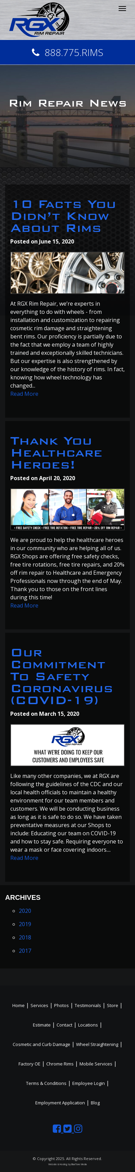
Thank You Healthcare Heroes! (56, 452)
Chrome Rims (60, 1064)
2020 (25, 911)
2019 (25, 924)
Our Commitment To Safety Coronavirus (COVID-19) (61, 676)
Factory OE (29, 1064)
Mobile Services (95, 1064)
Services (39, 1005)
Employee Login (88, 1083)
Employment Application (60, 1103)
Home (18, 1005)
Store (112, 1005)
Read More (24, 393)
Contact (64, 1025)
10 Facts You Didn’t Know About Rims (63, 216)
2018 (25, 937)
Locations (88, 1025)
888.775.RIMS (67, 52)
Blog (95, 1103)
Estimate (42, 1025)
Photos (61, 1005)
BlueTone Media (79, 1164)
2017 (25, 950)
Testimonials (88, 1005)
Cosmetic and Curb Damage (41, 1044)
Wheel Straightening (97, 1044)
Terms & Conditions (46, 1083)
